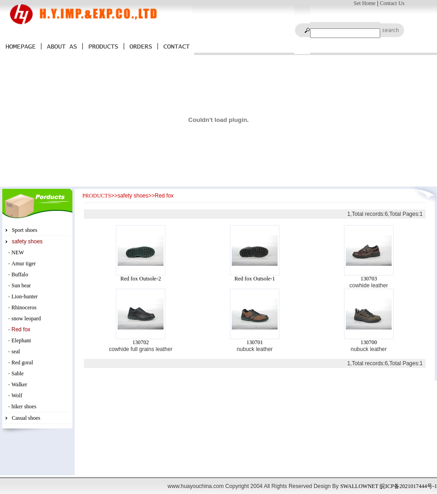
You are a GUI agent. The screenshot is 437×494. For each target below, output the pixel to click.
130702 (140, 342)
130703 (369, 278)
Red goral (22, 362)
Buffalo (19, 274)
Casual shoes (26, 418)
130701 (254, 342)
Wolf (16, 395)
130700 (369, 342)
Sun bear (21, 285)
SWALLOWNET (359, 486)
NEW (17, 252)
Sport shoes (25, 230)
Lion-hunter (24, 296)
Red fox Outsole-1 (255, 278)
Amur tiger (23, 263)
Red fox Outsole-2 (140, 278)
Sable (17, 373)
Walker (19, 384)
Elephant (21, 340)
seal (15, 351)
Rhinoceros (24, 307)
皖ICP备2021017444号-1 (408, 486)
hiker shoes (23, 406)
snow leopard (26, 318)
